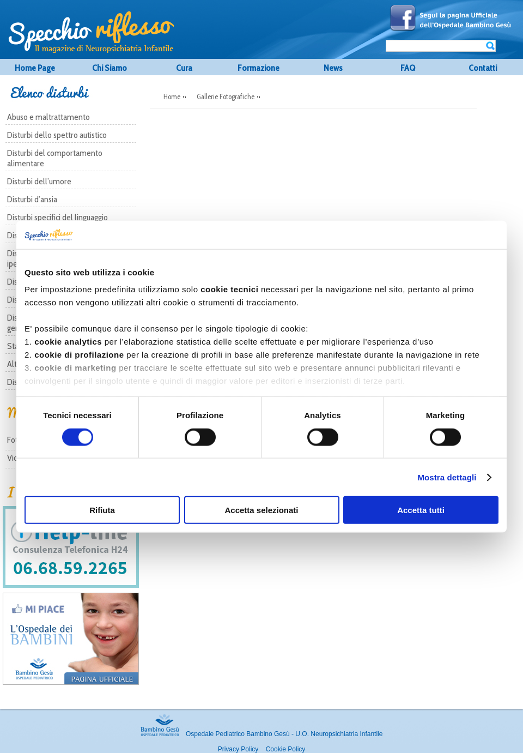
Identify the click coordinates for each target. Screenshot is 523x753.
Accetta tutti (421, 510)
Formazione (258, 68)
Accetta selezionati (261, 510)
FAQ (407, 68)
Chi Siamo (109, 68)
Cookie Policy (286, 749)
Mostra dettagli (446, 476)
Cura (184, 68)
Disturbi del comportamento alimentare (54, 158)
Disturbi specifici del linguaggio (57, 217)
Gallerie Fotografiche (225, 96)
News (333, 68)
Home (171, 96)
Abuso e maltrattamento (48, 117)
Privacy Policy (238, 749)
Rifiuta (102, 510)
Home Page (35, 68)
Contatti (483, 68)
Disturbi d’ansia (32, 199)
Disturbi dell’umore (39, 181)
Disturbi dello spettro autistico (57, 135)
